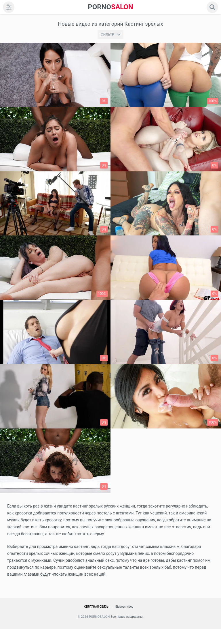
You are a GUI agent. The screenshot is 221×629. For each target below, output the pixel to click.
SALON (110, 7)
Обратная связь (96, 606)
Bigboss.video (124, 606)
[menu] (8, 7)
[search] (212, 7)
